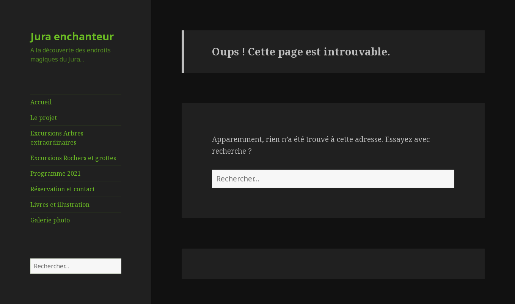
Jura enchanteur (72, 36)
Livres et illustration (59, 204)
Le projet (43, 117)
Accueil (41, 102)
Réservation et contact (62, 189)
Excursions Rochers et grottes (73, 158)
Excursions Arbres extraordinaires (56, 137)
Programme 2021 (55, 173)
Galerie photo (50, 220)
